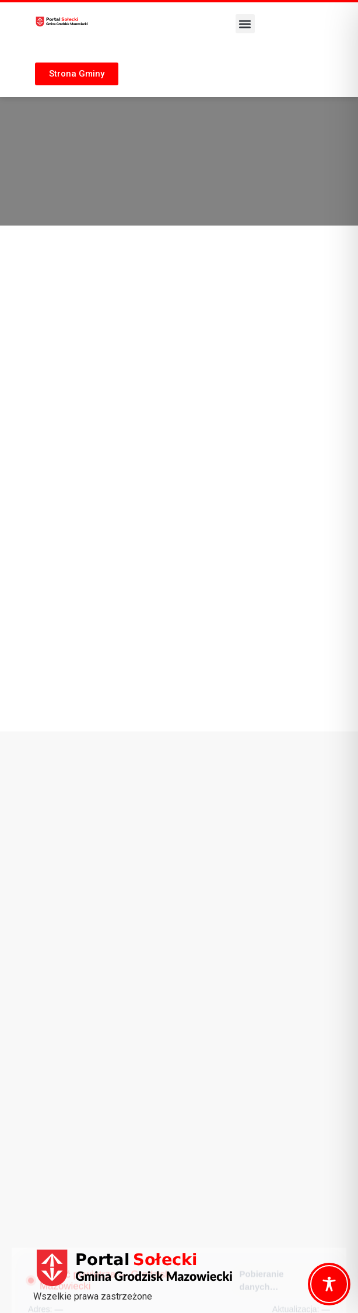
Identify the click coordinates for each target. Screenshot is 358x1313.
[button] (245, 23)
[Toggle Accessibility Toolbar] (329, 1284)
